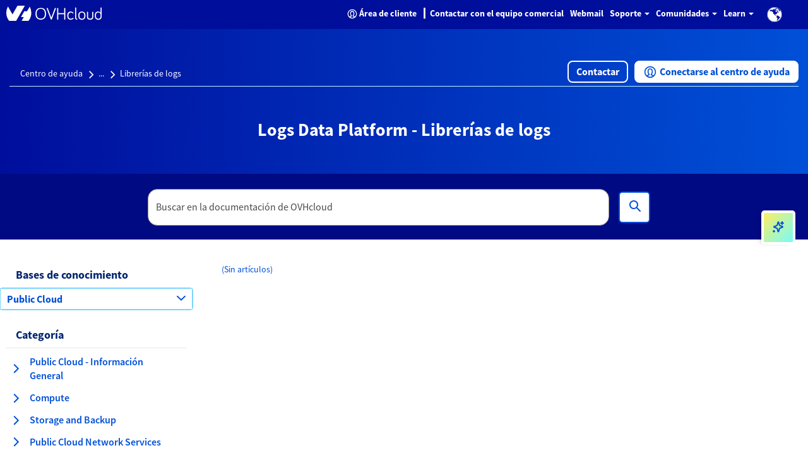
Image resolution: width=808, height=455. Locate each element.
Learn (738, 13)
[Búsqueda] (634, 207)
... (101, 73)
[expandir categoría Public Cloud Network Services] (15, 441)
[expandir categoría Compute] (15, 398)
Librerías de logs (150, 73)
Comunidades (686, 13)
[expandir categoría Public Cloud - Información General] (15, 368)
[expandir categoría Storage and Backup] (15, 420)
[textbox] (379, 207)
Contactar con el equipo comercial (497, 13)
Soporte (630, 13)
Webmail (586, 13)
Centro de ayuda (51, 73)
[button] (774, 14)
